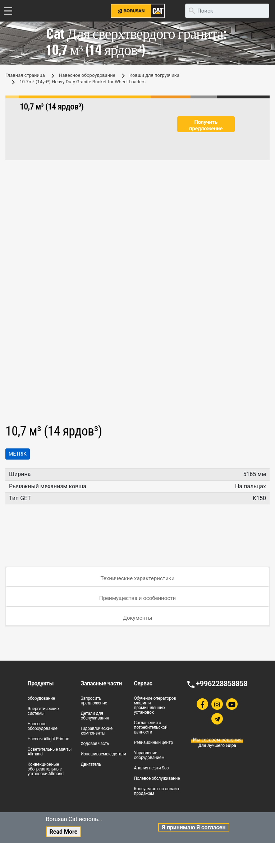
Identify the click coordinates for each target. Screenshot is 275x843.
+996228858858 (221, 683)
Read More (64, 831)
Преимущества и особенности (137, 598)
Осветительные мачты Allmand (50, 751)
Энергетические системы (43, 711)
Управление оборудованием (149, 755)
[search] (227, 11)
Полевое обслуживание (157, 778)
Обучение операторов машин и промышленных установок (155, 705)
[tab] (137, 576)
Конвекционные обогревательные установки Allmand (46, 769)
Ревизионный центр (153, 742)
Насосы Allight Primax (48, 738)
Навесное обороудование (87, 75)
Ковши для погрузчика (154, 75)
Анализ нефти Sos (151, 767)
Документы (137, 618)
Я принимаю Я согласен (193, 827)
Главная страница (25, 75)
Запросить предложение (94, 700)
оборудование (41, 698)
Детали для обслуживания (95, 716)
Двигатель (91, 764)
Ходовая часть (95, 743)
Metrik (18, 454)
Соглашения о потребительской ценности (151, 727)
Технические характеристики (138, 578)
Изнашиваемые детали (103, 753)
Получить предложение (206, 125)
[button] (263, 199)
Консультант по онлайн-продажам (157, 791)
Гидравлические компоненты (97, 731)
